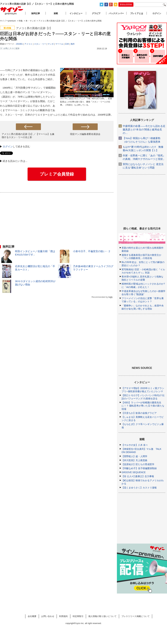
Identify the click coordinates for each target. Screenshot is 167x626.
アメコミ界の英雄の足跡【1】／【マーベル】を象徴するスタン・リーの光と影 (28, 136)
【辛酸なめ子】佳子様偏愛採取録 (139, 468)
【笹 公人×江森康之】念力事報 (138, 476)
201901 (19, 44)
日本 (67, 44)
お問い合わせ (47, 616)
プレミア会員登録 (57, 174)
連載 (56, 13)
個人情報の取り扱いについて (102, 616)
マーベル (59, 44)
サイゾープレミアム (12, 10)
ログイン (8, 146)
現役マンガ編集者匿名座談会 (85, 134)
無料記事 (35, 13)
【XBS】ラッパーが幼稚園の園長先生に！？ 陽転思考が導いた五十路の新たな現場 (143, 405)
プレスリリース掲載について (135, 616)
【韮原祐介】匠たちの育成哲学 (138, 464)
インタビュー (75, 13)
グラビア (96, 13)
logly (110, 297)
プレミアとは (136, 13)
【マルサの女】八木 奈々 (135, 445)
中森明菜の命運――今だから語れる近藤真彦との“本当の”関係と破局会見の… (144, 129)
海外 (73, 44)
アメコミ (28, 44)
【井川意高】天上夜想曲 (134, 460)
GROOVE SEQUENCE (134, 472)
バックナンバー (116, 13)
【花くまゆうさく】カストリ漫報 (139, 487)
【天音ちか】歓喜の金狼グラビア (139, 413)
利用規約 (63, 616)
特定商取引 (78, 616)
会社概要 (32, 616)
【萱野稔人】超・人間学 (134, 456)
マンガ (51, 44)
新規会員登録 (126, 4)
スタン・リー (40, 44)
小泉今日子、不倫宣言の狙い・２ (92, 251)
